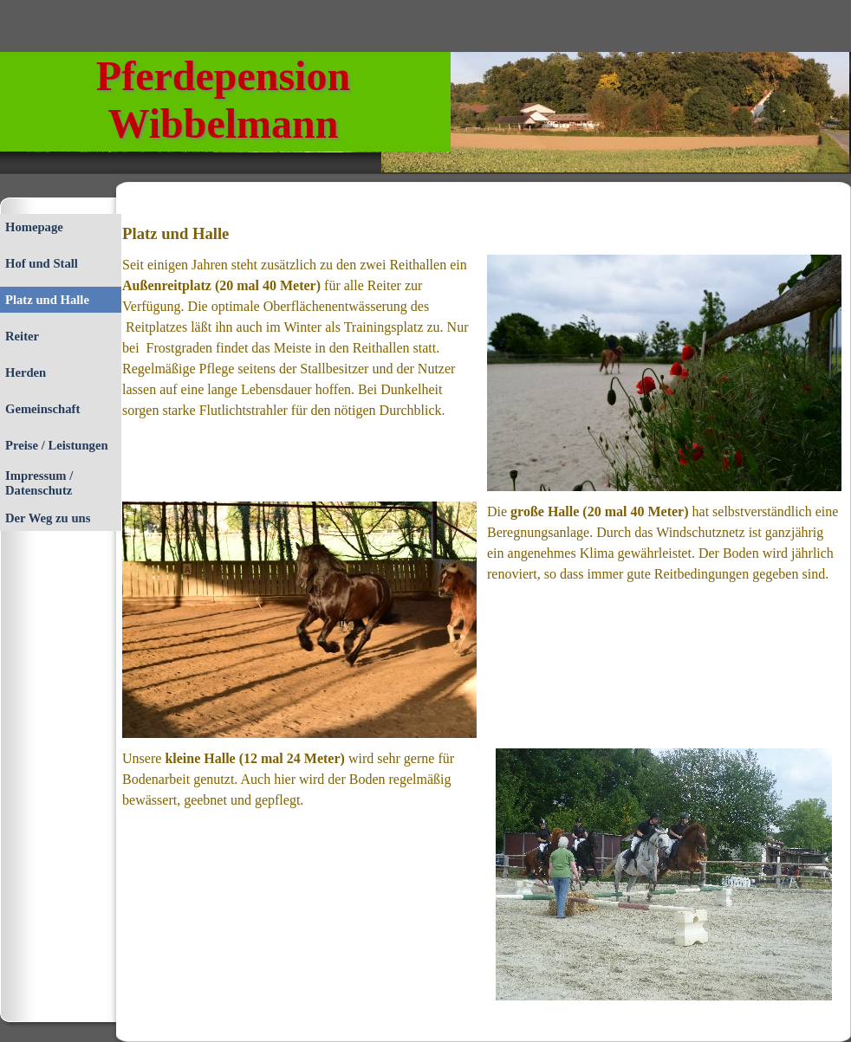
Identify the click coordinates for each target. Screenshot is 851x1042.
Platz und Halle (47, 300)
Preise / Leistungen (56, 445)
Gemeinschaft (42, 409)
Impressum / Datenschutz (39, 483)
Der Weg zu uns (47, 518)
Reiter (22, 336)
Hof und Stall (41, 263)
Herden (25, 372)
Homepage (34, 227)
